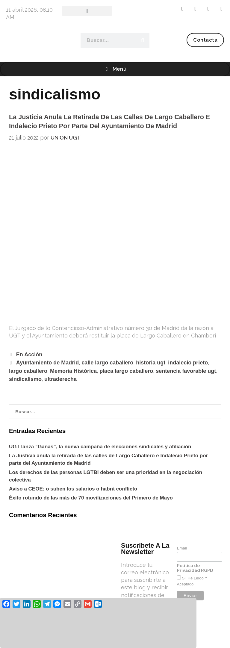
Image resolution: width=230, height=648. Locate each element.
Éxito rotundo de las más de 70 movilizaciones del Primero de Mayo (91, 498)
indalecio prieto (188, 363)
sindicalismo (25, 379)
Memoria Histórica (73, 371)
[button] (87, 11)
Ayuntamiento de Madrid (47, 363)
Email (182, 548)
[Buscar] (142, 40)
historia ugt (150, 363)
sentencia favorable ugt (186, 371)
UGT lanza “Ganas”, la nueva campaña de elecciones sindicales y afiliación (100, 446)
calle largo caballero (107, 363)
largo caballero (28, 371)
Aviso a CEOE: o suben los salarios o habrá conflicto (73, 489)
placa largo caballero (126, 371)
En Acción (29, 355)
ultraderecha (60, 379)
